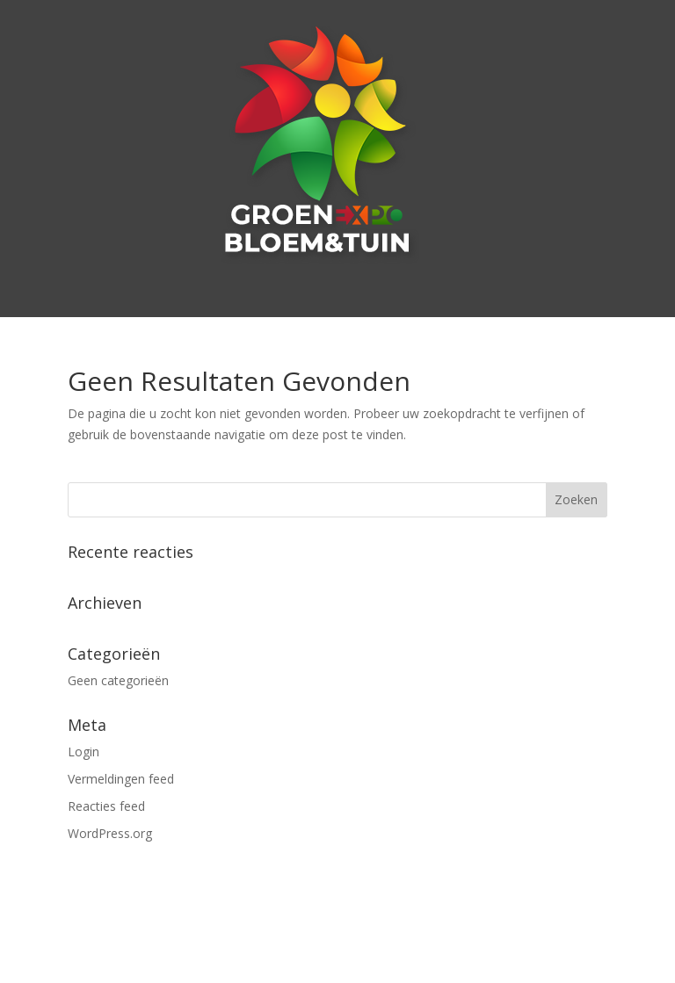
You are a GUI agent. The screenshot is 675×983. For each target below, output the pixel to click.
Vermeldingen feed (121, 778)
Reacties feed (106, 806)
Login (83, 751)
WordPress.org (110, 833)
